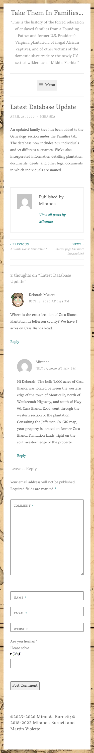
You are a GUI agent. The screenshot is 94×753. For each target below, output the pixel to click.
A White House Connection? (28, 247)
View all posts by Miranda (52, 219)
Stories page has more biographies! (65, 249)
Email (20, 614)
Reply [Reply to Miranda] (21, 456)
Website (21, 629)
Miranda (47, 117)
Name (20, 598)
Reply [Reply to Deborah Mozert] (14, 342)
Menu (47, 85)
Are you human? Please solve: (23, 653)
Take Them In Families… (47, 13)
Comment (24, 506)
